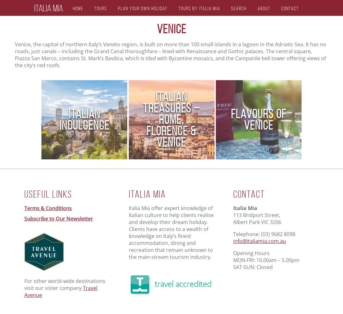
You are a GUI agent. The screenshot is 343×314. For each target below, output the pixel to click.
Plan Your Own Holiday (143, 8)
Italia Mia (48, 8)
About (264, 8)
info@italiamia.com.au (259, 241)
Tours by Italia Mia (199, 8)
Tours (100, 8)
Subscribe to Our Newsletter (58, 218)
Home (78, 8)
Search (238, 8)
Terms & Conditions (48, 208)
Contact (290, 8)
